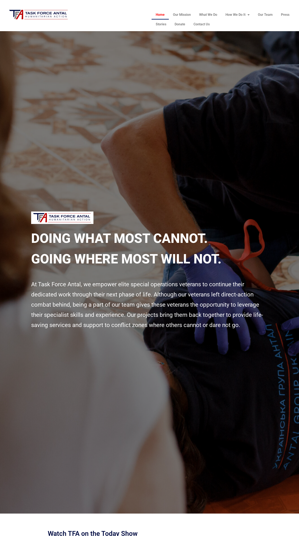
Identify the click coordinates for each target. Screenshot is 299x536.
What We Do (208, 15)
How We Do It (237, 14)
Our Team (265, 15)
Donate (180, 24)
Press (285, 15)
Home (160, 15)
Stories (161, 24)
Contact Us (202, 24)
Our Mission (182, 15)
